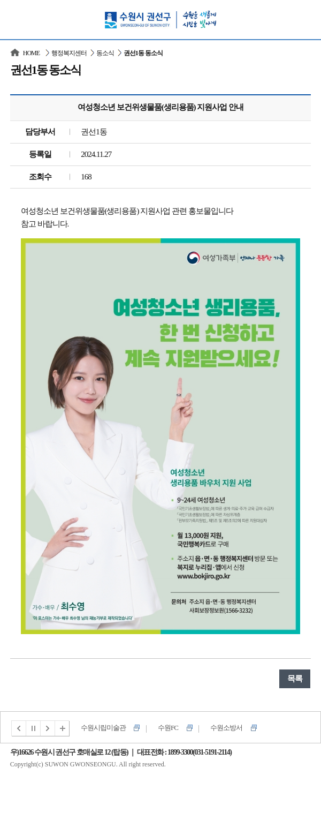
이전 (18, 728)
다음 (48, 728)
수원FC (168, 728)
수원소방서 (226, 728)
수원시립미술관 (103, 728)
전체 (62, 728)
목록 (294, 678)
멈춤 (33, 728)
